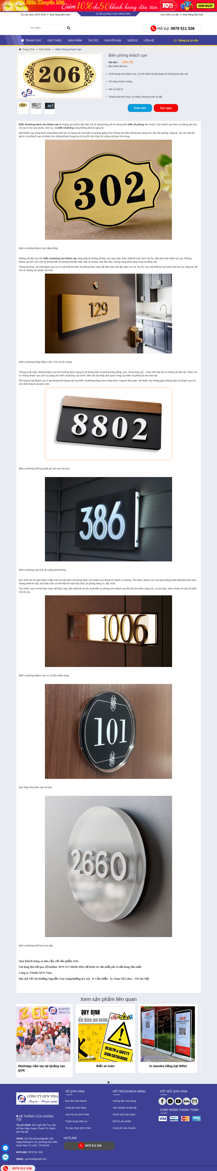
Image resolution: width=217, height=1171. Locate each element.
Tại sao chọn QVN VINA (33, 14)
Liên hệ (149, 40)
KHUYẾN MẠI (113, 40)
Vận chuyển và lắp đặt (124, 1107)
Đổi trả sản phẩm (122, 1121)
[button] (104, 1082)
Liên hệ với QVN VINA (77, 1114)
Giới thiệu (54, 40)
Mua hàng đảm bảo (60, 14)
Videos (132, 40)
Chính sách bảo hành (124, 1114)
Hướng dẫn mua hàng (124, 1101)
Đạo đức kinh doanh (76, 1101)
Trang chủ (31, 40)
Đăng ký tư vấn (186, 40)
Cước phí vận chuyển (124, 1128)
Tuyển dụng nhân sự (76, 1121)
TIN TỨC (93, 40)
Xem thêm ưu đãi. (169, 14)
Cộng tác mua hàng (75, 1107)
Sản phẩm (75, 40)
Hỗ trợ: (173, 28)
